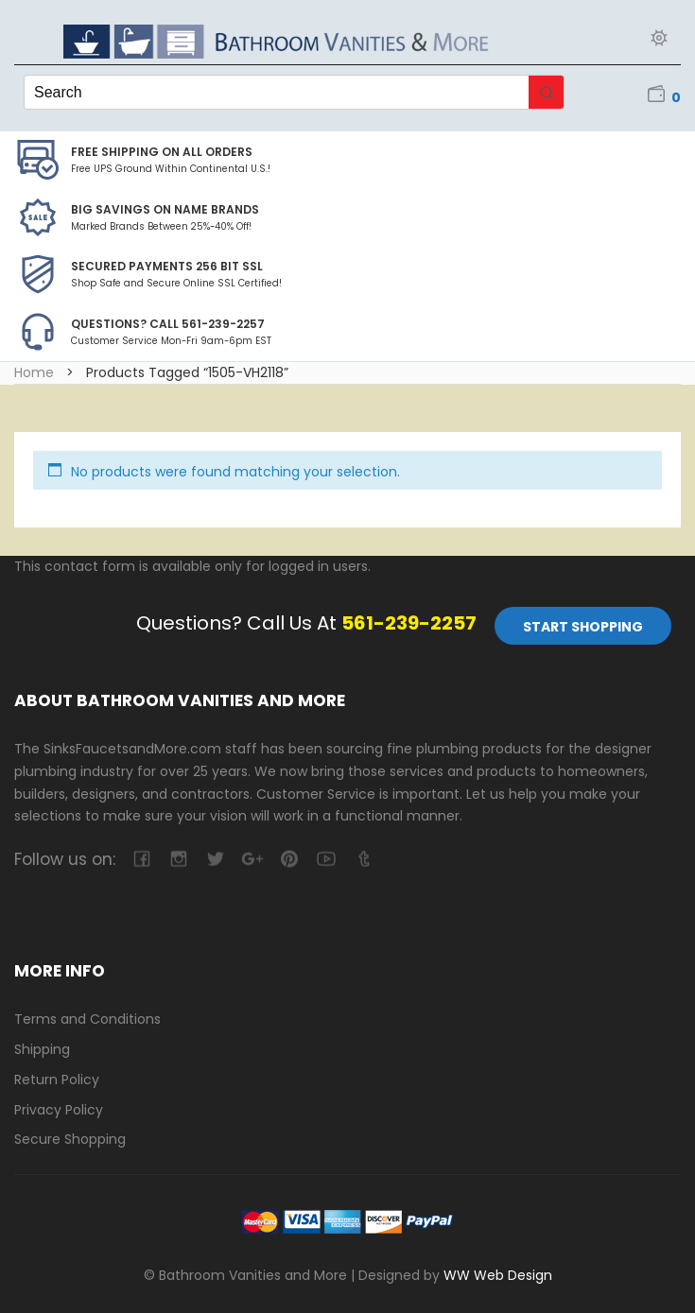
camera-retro (178, 859)
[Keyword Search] (277, 92)
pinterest (289, 859)
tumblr (362, 859)
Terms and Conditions (87, 1019)
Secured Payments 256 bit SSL (167, 266)
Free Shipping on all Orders (161, 152)
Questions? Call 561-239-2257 (168, 324)
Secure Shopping (70, 1139)
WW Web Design (497, 1275)
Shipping (42, 1049)
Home (34, 372)
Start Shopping (583, 626)
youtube (326, 859)
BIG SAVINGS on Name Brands (165, 209)
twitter (215, 859)
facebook (141, 859)
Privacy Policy (58, 1109)
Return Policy (56, 1079)
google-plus (252, 859)
